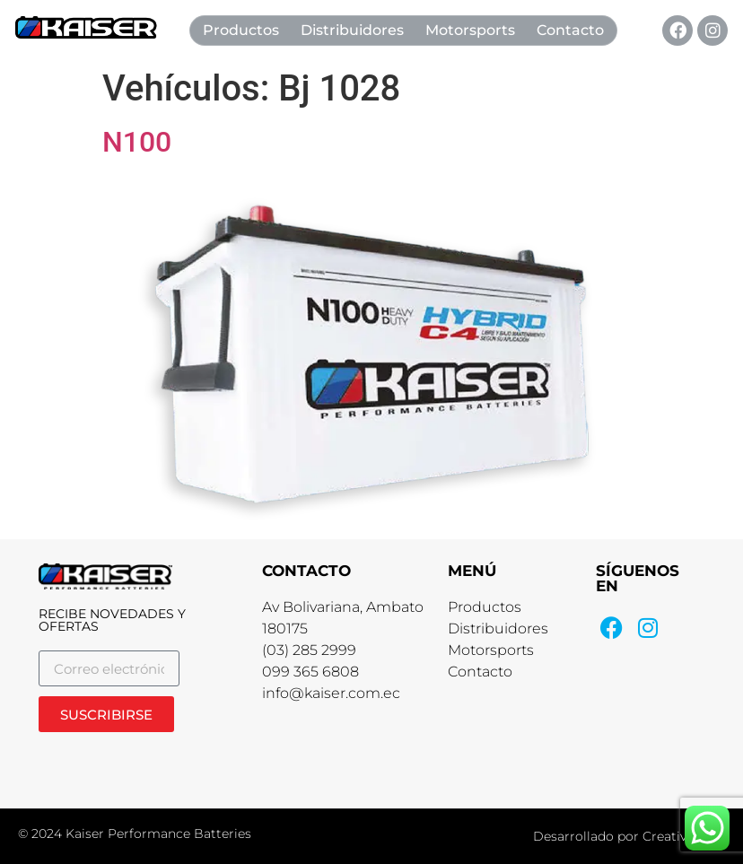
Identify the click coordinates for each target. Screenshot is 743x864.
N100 (136, 142)
